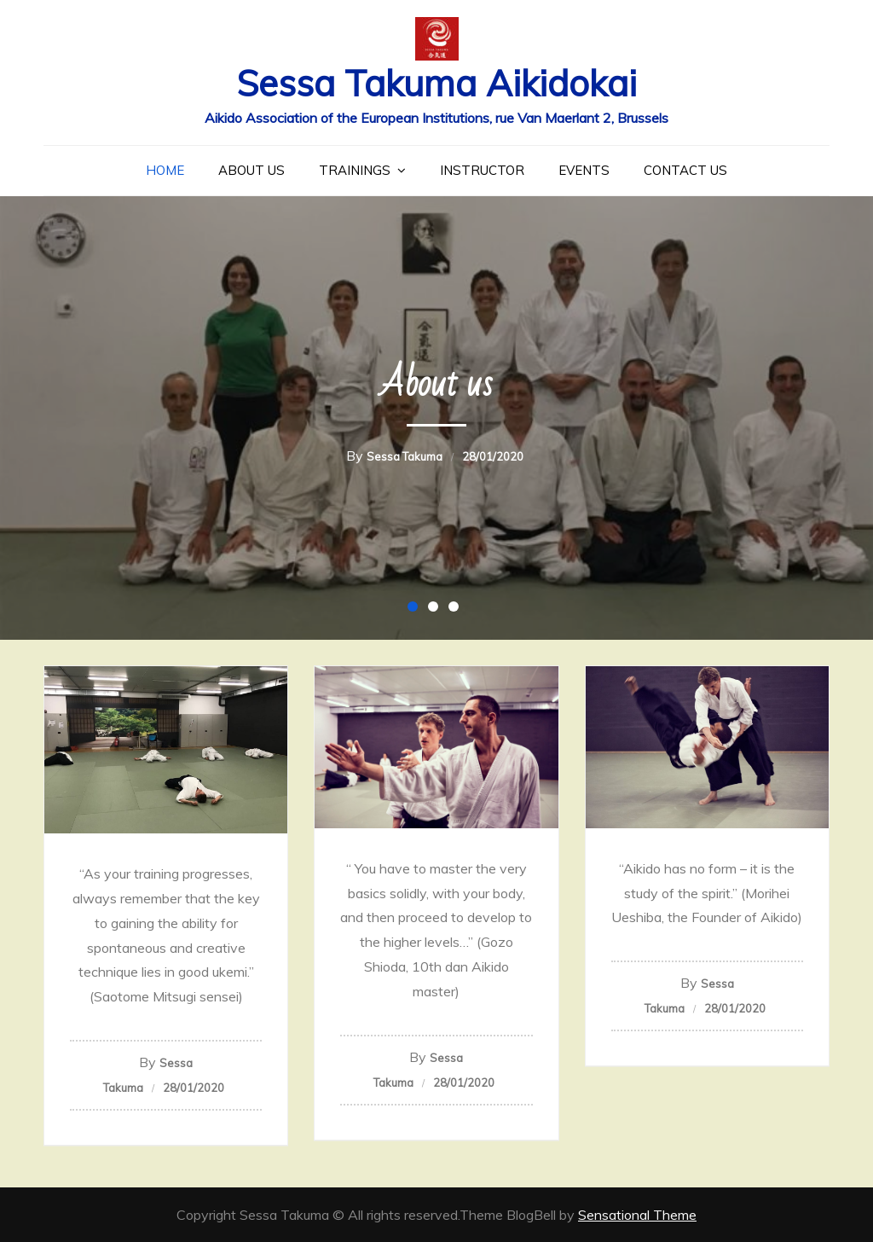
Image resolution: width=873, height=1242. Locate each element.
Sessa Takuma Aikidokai (436, 83)
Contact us (685, 170)
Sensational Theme (637, 1214)
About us (251, 170)
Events (584, 170)
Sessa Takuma (404, 456)
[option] (436, 418)
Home (165, 170)
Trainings (354, 170)
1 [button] (416, 609)
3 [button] (456, 609)
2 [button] (436, 609)
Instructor (482, 170)
